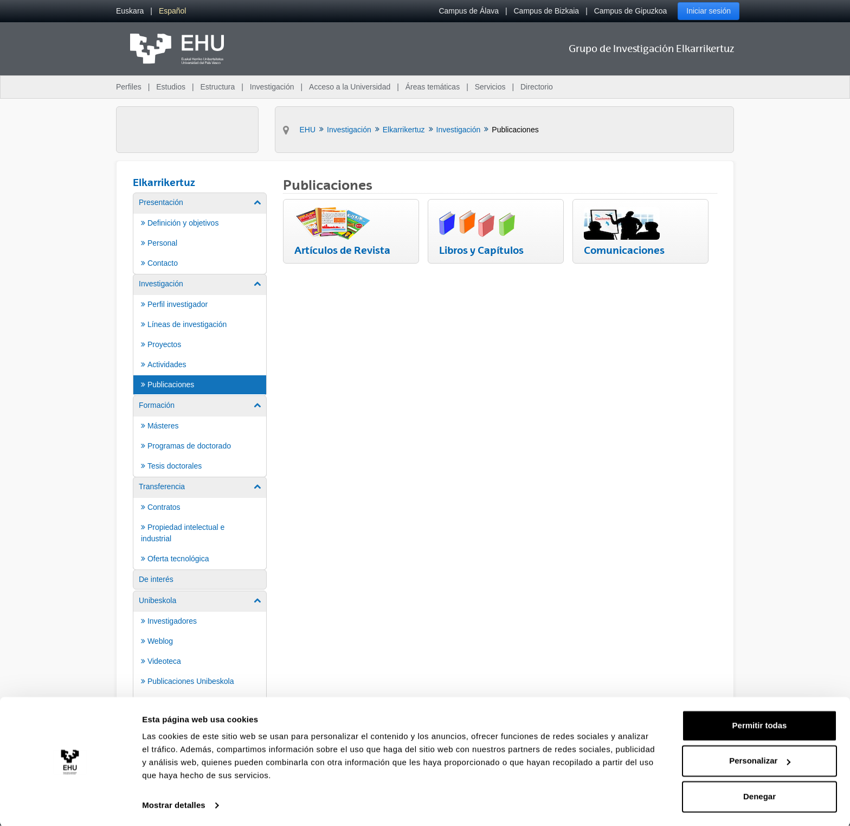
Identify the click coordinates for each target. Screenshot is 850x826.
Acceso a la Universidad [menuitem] (349, 86)
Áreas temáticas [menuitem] (432, 86)
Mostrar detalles (173, 804)
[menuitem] (130, 11)
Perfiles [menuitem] (128, 86)
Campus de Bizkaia (546, 11)
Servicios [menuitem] (490, 86)
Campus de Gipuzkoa (630, 11)
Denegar (759, 796)
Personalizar (759, 760)
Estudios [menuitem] (170, 86)
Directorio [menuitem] (536, 86)
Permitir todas (759, 724)
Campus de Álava (469, 11)
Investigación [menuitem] (272, 86)
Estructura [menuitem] (217, 86)
